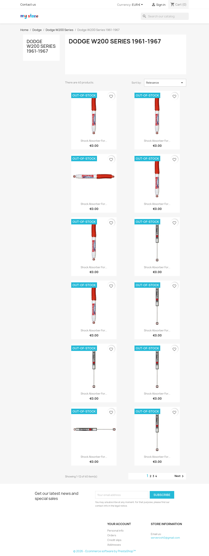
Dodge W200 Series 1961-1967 (41, 46)
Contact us (28, 5)
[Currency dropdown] (138, 5)
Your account (119, 524)
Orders (111, 535)
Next (180, 476)
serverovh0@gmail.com (165, 537)
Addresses (114, 544)
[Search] (165, 16)
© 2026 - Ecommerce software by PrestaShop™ (104, 551)
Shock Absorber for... (94, 140)
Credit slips (114, 540)
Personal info (115, 530)
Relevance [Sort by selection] (165, 83)
